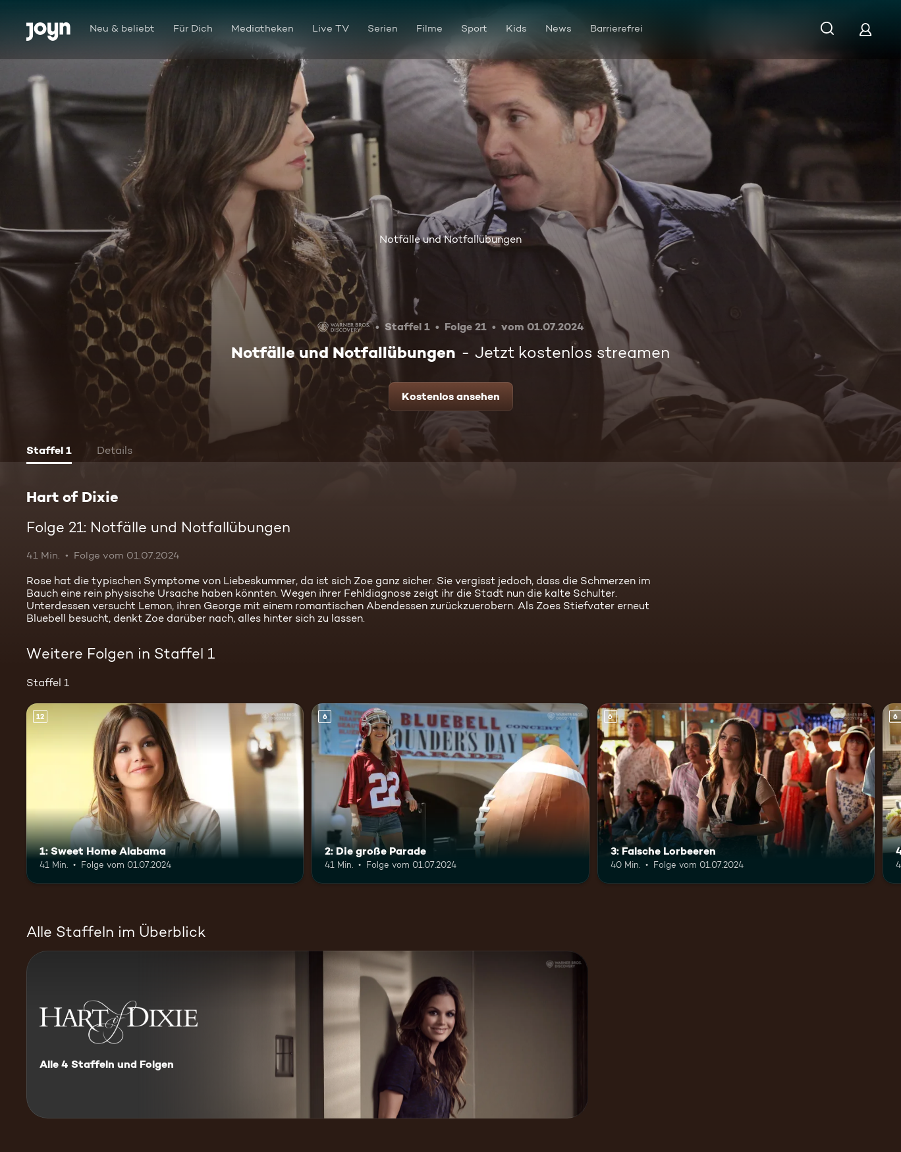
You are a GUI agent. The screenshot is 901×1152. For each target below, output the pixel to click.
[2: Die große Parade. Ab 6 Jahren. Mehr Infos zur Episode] (450, 793)
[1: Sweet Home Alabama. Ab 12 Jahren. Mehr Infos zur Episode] (165, 793)
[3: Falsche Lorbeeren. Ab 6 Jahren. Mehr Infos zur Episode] (736, 793)
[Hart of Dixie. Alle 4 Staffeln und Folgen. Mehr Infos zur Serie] (307, 1034)
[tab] (49, 452)
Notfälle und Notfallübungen (450, 239)
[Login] (865, 29)
